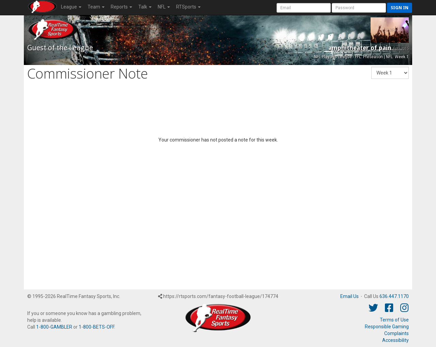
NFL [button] (164, 7)
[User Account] (304, 8)
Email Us (349, 296)
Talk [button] (145, 7)
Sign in (399, 7)
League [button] (71, 7)
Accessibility (395, 340)
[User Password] (359, 8)
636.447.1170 (394, 296)
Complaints (396, 333)
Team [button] (96, 7)
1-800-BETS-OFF (96, 327)
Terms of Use (394, 320)
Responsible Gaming (387, 326)
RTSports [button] (188, 7)
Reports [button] (121, 7)
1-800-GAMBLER (54, 327)
